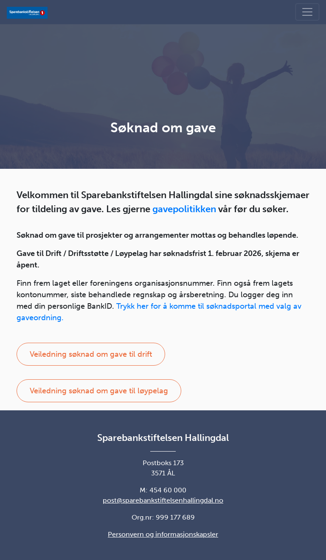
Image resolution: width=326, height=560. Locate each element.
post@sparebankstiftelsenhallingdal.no (163, 500)
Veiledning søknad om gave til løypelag (99, 390)
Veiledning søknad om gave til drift (91, 354)
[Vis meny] (307, 11)
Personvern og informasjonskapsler (163, 534)
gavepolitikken (184, 209)
